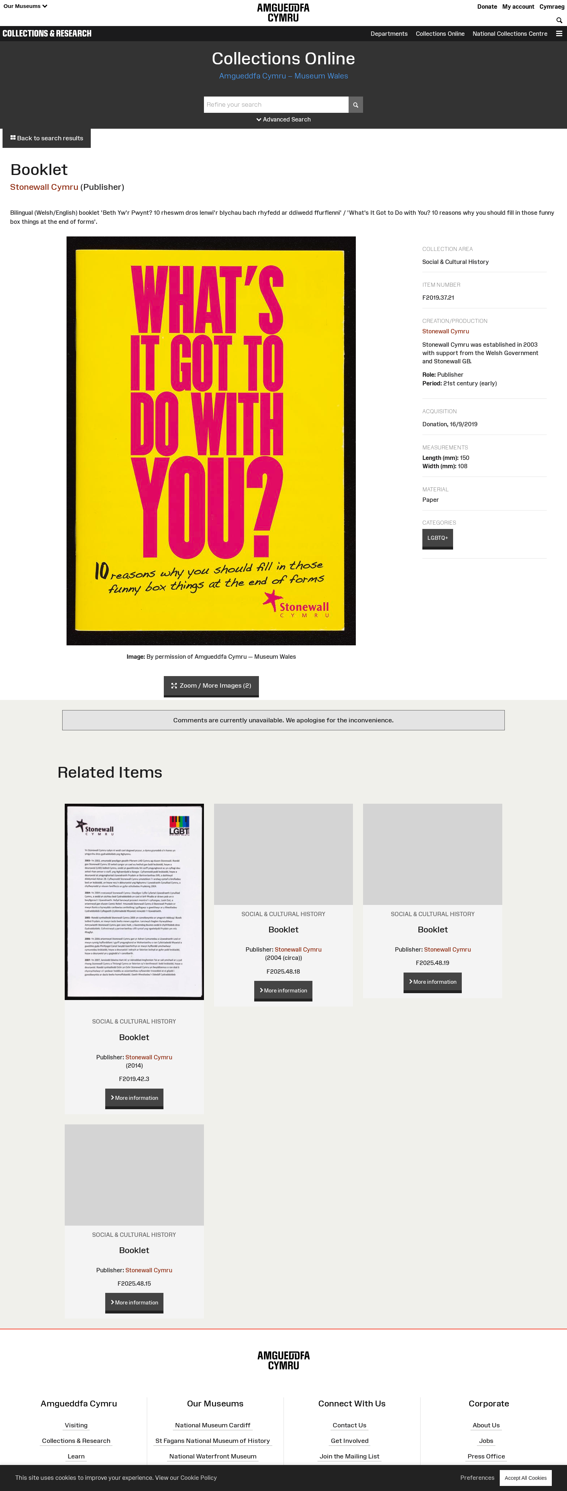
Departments (389, 33)
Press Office (486, 1456)
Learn (76, 1456)
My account (518, 6)
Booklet (134, 1037)
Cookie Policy (198, 1477)
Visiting (76, 1425)
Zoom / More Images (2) (211, 686)
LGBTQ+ (437, 538)
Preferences (477, 1477)
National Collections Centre (510, 33)
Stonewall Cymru (44, 187)
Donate (487, 6)
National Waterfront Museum (212, 1456)
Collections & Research (47, 33)
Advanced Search (283, 119)
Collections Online (440, 33)
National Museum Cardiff (213, 1425)
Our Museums (25, 6)
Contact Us (349, 1425)
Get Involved (349, 1440)
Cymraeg (552, 6)
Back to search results (46, 138)
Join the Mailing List (349, 1456)
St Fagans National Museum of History (212, 1440)
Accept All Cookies (526, 1478)
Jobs (486, 1440)
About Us (486, 1425)
